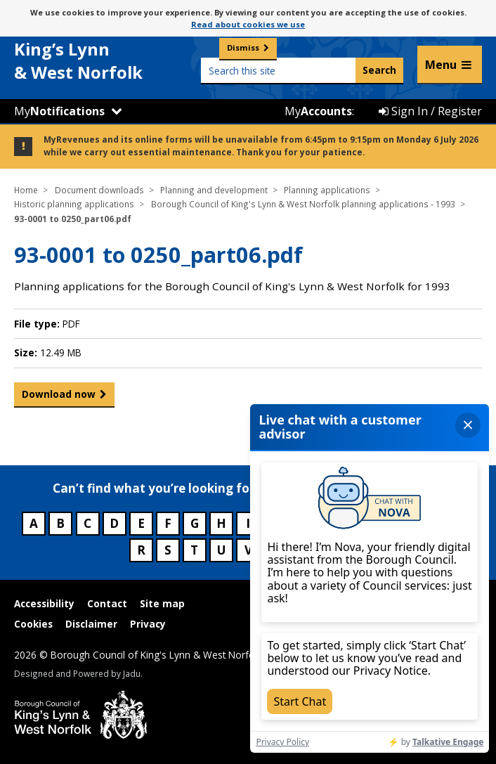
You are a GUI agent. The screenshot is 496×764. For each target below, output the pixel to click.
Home (26, 189)
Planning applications (327, 189)
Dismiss (243, 47)
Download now (59, 394)
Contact (107, 603)
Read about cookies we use (248, 24)
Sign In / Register (430, 111)
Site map (162, 603)
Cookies (33, 623)
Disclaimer (91, 623)
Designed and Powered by (77, 673)
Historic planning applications (74, 203)
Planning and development (214, 189)
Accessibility (44, 603)
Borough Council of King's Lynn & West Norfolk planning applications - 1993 (303, 203)
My (59, 111)
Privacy (148, 623)
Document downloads (99, 189)
